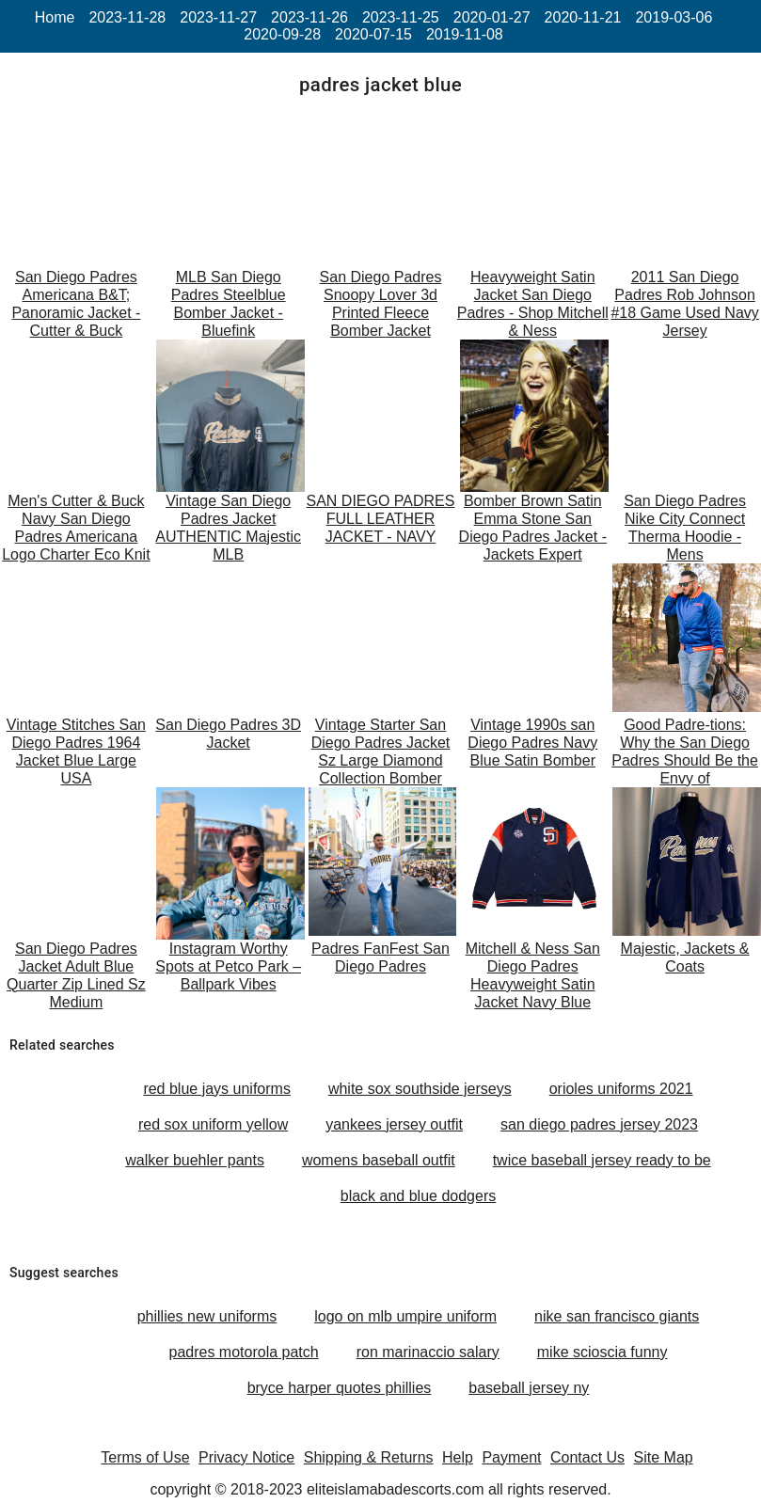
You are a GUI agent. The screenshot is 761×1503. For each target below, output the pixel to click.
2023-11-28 (127, 17)
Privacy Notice (246, 1457)
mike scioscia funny (602, 1352)
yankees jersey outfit (394, 1124)
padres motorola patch (244, 1352)
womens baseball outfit (378, 1160)
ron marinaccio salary (428, 1352)
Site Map (663, 1457)
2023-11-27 (218, 17)
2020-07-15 (373, 34)
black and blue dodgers (418, 1196)
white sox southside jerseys (420, 1089)
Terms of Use (145, 1457)
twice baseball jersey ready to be (602, 1160)
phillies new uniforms (207, 1316)
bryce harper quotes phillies (339, 1388)
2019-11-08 (464, 34)
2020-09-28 (282, 34)
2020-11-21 (583, 17)
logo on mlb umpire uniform (405, 1316)
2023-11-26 (309, 17)
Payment (511, 1457)
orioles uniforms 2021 (621, 1089)
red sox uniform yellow (213, 1124)
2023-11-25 (400, 17)
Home (55, 17)
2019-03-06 (673, 17)
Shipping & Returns (369, 1457)
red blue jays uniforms (217, 1089)
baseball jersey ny (528, 1388)
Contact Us (587, 1457)
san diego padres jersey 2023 (599, 1124)
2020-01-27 (492, 17)
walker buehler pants (194, 1160)
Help (457, 1457)
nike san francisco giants (616, 1316)
